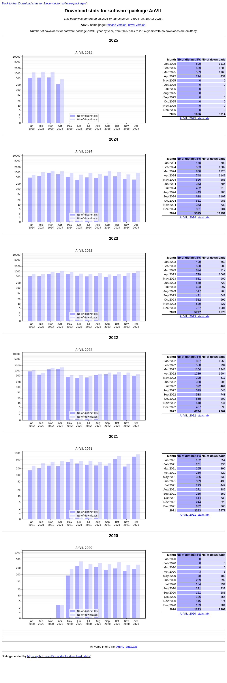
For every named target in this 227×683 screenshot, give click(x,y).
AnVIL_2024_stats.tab (194, 217)
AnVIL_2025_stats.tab (194, 118)
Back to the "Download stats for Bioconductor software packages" (44, 3)
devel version (136, 24)
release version (116, 24)
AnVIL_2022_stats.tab (194, 415)
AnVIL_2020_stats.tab (194, 613)
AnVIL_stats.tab (126, 646)
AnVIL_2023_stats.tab (194, 316)
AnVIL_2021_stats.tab (194, 514)
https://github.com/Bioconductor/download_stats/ (59, 656)
